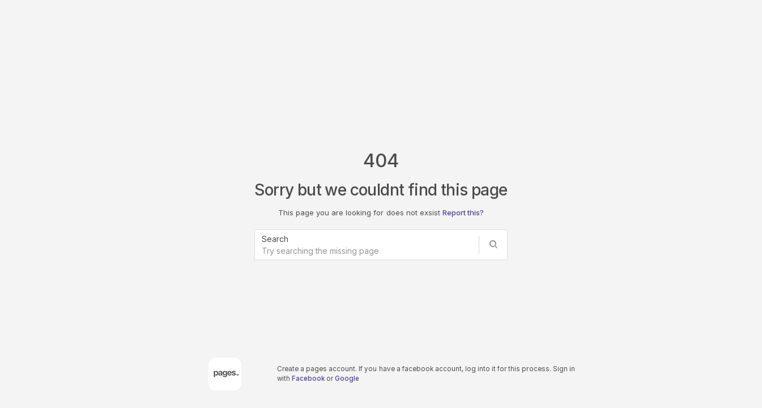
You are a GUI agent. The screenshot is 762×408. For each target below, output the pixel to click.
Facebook (308, 378)
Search (275, 239)
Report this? (463, 212)
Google (347, 378)
